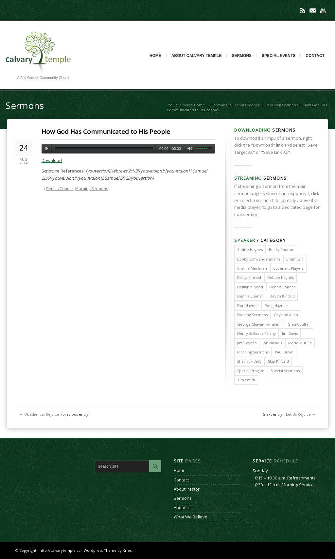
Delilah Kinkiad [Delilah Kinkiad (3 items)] (250, 286)
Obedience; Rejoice (41, 414)
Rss (302, 10)
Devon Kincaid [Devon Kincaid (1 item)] (282, 296)
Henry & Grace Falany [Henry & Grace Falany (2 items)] (256, 333)
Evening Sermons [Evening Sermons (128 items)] (252, 314)
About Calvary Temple (196, 56)
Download (52, 160)
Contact (315, 56)
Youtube (322, 10)
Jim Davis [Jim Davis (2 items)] (290, 333)
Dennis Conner (247, 104)
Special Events (278, 56)
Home (155, 56)
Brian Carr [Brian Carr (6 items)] (295, 259)
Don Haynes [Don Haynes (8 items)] (247, 305)
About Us (183, 508)
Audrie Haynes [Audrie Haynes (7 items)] (250, 249)
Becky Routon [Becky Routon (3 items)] (281, 249)
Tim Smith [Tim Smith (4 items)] (246, 379)
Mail (312, 10)
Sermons (242, 56)
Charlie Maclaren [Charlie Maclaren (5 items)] (252, 268)
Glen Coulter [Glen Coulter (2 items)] (299, 324)
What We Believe (190, 517)
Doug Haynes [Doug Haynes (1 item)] (275, 305)
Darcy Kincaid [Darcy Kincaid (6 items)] (249, 277)
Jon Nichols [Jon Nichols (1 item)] (272, 342)
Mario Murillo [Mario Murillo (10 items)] (300, 342)
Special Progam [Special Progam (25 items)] (250, 370)
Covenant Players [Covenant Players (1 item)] (288, 268)
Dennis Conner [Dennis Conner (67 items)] (250, 296)
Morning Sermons (282, 104)
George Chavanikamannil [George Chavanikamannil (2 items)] (259, 324)
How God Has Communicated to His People (106, 131)
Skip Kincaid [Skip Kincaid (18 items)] (278, 361)
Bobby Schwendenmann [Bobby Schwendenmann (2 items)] (258, 259)
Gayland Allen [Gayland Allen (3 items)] (286, 314)
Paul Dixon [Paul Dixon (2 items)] (284, 352)
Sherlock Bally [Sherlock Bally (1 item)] (249, 361)
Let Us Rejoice (298, 414)
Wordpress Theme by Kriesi (108, 550)
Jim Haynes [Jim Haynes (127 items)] (246, 342)
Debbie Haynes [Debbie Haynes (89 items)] (280, 277)
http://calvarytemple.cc (60, 550)
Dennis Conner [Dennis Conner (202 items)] (282, 286)
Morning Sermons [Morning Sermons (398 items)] (253, 352)
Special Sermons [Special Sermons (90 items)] (285, 370)
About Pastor (187, 489)
